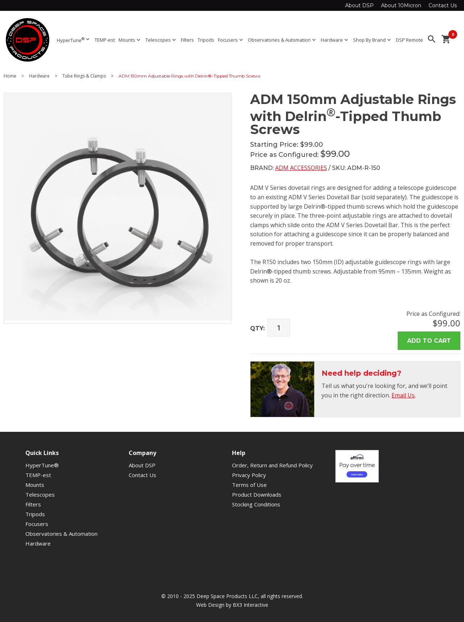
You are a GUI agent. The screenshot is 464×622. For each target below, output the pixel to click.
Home (10, 76)
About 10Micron (401, 5)
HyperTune (74, 39)
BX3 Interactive (250, 604)
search (432, 39)
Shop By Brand (372, 40)
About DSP (359, 5)
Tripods (206, 40)
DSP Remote (409, 40)
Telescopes (161, 40)
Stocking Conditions (256, 504)
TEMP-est (105, 40)
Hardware (335, 40)
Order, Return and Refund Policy (272, 465)
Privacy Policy (249, 475)
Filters (187, 40)
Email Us (403, 395)
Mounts (130, 40)
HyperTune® (42, 465)
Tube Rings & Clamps (84, 76)
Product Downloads (256, 494)
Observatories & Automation (282, 40)
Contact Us (442, 5)
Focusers (231, 40)
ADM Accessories (301, 168)
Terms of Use (249, 484)
